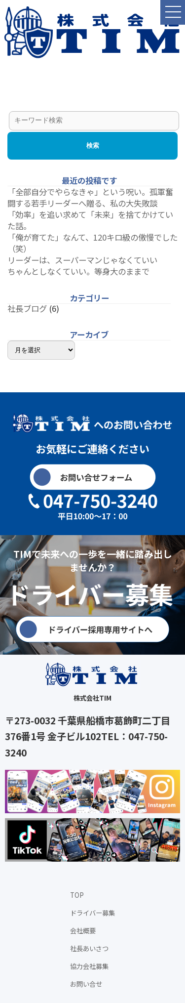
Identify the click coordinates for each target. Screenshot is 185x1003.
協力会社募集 (89, 966)
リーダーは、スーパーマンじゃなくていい (82, 260)
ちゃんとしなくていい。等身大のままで (78, 271)
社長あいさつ (89, 948)
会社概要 (83, 930)
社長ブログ (27, 308)
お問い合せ (86, 984)
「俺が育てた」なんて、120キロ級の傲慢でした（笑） (92, 242)
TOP (77, 895)
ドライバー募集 (92, 913)
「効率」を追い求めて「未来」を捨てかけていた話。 (90, 220)
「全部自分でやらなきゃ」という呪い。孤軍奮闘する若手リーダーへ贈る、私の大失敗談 (90, 197)
